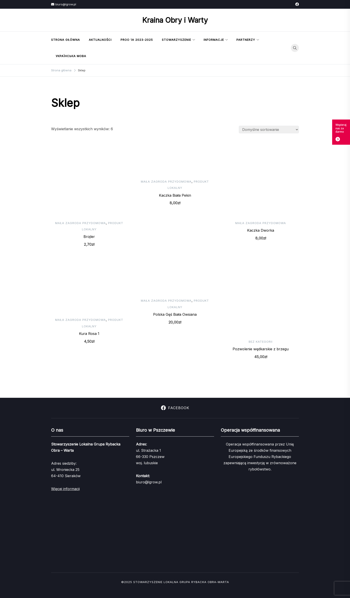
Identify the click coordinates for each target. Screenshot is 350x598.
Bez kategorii (261, 341)
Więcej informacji (65, 489)
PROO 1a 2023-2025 (137, 39)
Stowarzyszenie (176, 39)
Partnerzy (245, 39)
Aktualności (100, 39)
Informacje (214, 39)
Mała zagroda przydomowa (80, 223)
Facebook (175, 408)
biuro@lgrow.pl (63, 4)
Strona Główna (65, 39)
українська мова (71, 56)
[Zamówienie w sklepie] (269, 129)
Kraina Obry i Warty (175, 20)
